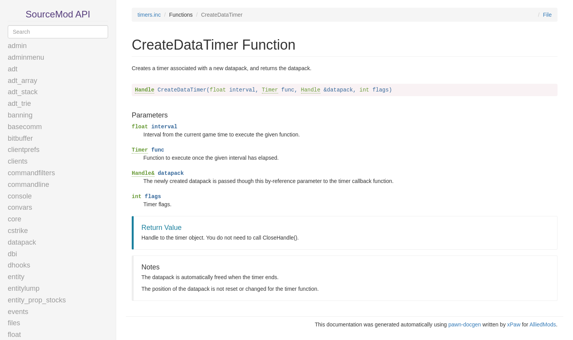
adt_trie (19, 103)
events (18, 312)
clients (18, 161)
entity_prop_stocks (37, 300)
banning (20, 115)
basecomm (25, 127)
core (14, 219)
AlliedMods (543, 324)
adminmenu (26, 57)
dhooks (19, 265)
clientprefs (24, 150)
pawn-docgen (464, 324)
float (14, 334)
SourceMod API (58, 14)
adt (12, 69)
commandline (28, 184)
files (14, 323)
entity (16, 277)
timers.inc (149, 15)
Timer (270, 90)
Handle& (143, 173)
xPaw (513, 324)
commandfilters (31, 173)
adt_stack (23, 92)
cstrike (18, 231)
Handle (144, 90)
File (547, 15)
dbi (12, 254)
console (20, 196)
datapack (22, 242)
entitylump (24, 288)
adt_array (22, 81)
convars (20, 207)
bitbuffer (20, 138)
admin (17, 46)
